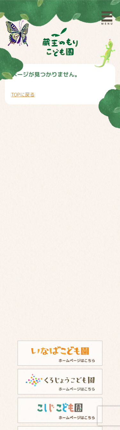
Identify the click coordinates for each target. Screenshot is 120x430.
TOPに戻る (23, 94)
